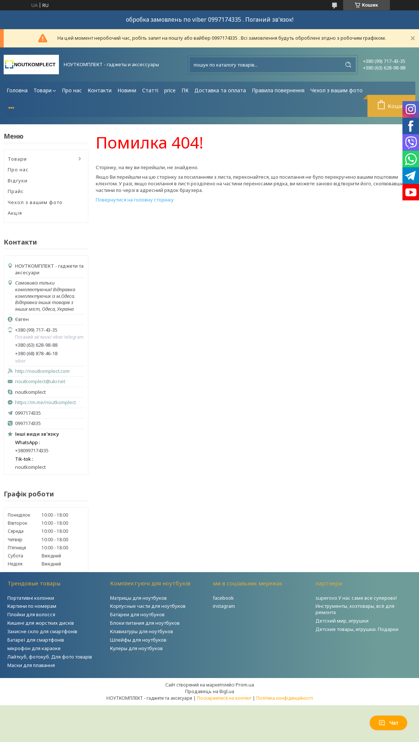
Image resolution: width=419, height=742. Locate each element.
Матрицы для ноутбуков (138, 598)
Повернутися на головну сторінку (135, 199)
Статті (150, 90)
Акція (15, 213)
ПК (185, 90)
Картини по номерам (31, 606)
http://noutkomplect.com (42, 371)
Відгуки (18, 180)
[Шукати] (348, 64)
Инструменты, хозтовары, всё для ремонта (355, 609)
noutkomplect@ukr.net (40, 381)
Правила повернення (278, 90)
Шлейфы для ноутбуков (138, 639)
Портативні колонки (30, 598)
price (170, 90)
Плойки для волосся (31, 614)
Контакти (100, 90)
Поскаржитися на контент (224, 698)
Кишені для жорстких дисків (40, 623)
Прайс (16, 191)
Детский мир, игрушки (342, 620)
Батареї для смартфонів (35, 639)
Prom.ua (245, 684)
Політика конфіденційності (284, 698)
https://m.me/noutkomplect (45, 402)
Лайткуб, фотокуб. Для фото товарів (49, 656)
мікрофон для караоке (34, 648)
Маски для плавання (31, 665)
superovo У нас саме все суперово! (356, 598)
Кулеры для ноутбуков (136, 648)
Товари (43, 90)
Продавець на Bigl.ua (209, 691)
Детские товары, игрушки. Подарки (357, 629)
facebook (223, 598)
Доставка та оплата (220, 90)
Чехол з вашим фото (336, 90)
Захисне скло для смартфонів (42, 631)
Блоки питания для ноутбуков (145, 623)
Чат (388, 723)
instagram (224, 606)
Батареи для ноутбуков (137, 614)
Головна (17, 90)
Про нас (72, 90)
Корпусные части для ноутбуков (148, 606)
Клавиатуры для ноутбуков (141, 631)
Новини (126, 90)
